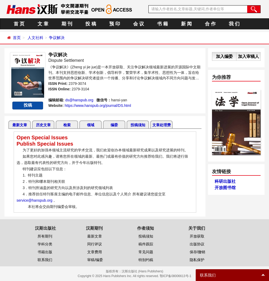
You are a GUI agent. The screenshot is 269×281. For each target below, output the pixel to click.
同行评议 (94, 244)
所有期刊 (45, 236)
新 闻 (186, 23)
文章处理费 (161, 125)
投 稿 (90, 23)
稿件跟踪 (145, 244)
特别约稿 (145, 260)
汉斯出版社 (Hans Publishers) (142, 271)
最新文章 (19, 125)
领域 (90, 125)
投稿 (28, 105)
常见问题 (145, 252)
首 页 (19, 23)
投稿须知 (138, 125)
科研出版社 (225, 181)
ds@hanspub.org (79, 100)
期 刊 (66, 23)
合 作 (210, 23)
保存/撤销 (197, 252)
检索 (67, 125)
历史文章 (43, 125)
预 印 (114, 23)
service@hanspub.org (34, 200)
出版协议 (197, 244)
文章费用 (94, 252)
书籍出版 (45, 252)
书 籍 (162, 23)
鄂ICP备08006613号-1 (175, 276)
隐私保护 (197, 260)
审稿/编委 (95, 260)
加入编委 (224, 56)
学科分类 (45, 244)
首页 (17, 37)
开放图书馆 (225, 187)
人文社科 (35, 37)
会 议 (138, 23)
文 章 (43, 23)
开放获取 (197, 236)
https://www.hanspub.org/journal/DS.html (98, 105)
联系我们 (45, 260)
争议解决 (57, 37)
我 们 (234, 23)
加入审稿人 (248, 56)
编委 (114, 125)
